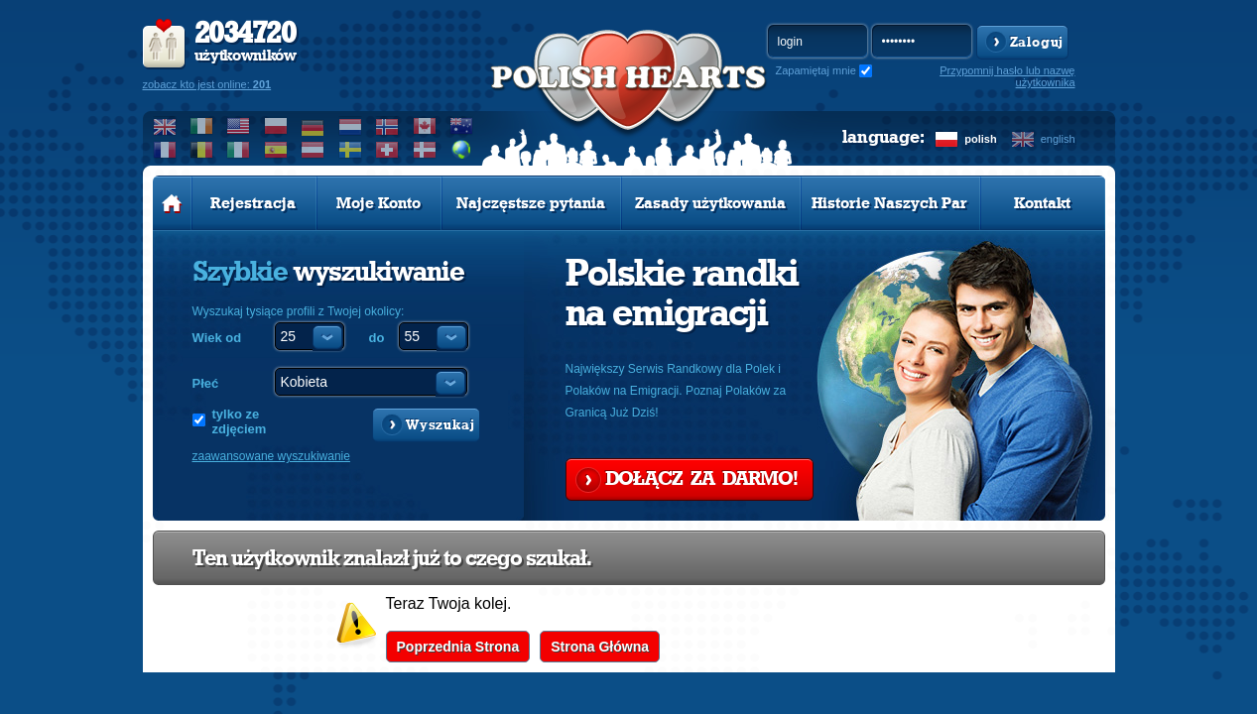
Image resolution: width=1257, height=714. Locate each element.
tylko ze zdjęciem (239, 421)
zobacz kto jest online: (207, 84)
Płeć (205, 383)
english (1058, 139)
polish (980, 139)
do (377, 337)
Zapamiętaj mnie (816, 70)
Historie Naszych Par (889, 203)
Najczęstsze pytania (530, 203)
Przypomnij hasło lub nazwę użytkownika (1007, 76)
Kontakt (1042, 203)
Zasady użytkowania (710, 203)
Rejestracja (253, 203)
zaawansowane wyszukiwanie (271, 456)
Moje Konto (378, 203)
